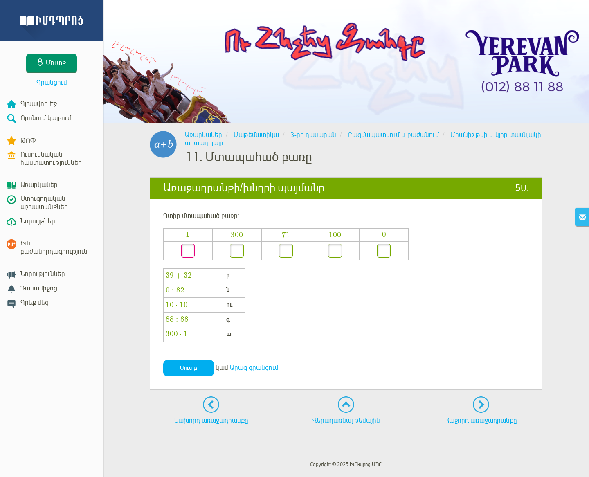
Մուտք (188, 367)
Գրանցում (51, 83)
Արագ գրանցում (254, 368)
